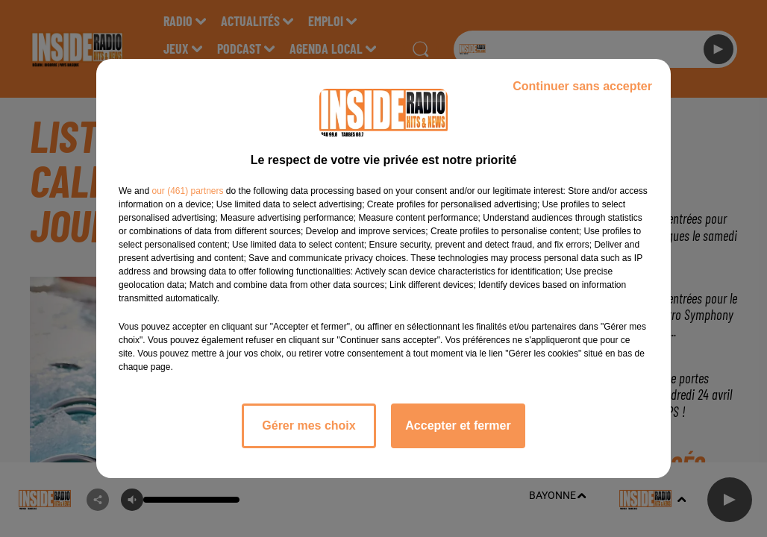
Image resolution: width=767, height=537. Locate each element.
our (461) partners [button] (187, 191)
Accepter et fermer (457, 425)
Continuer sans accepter (582, 86)
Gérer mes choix (308, 425)
